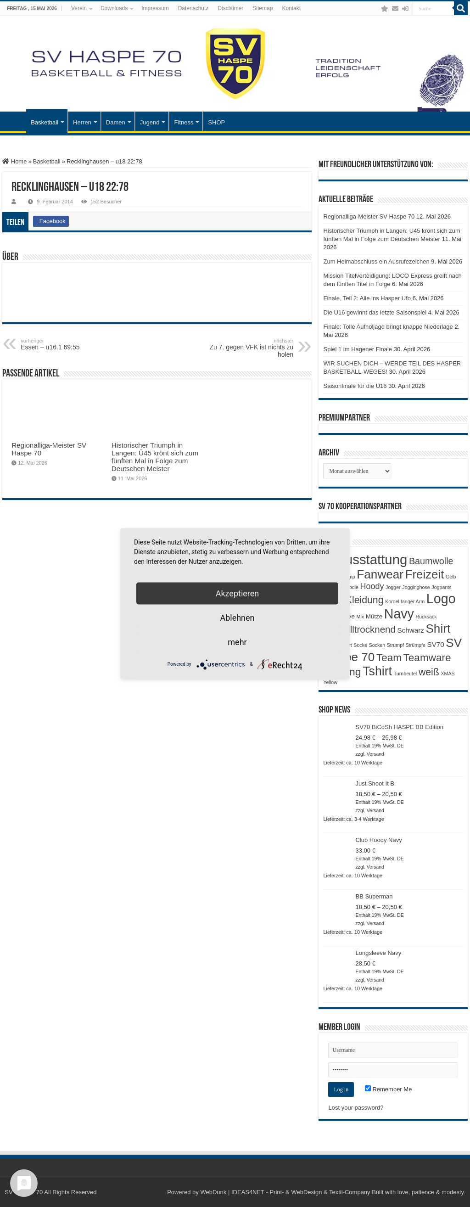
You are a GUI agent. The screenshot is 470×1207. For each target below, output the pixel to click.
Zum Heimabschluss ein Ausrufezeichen (376, 261)
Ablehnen (237, 617)
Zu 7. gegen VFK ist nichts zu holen (246, 348)
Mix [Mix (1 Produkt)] (360, 616)
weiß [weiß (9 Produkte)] (429, 672)
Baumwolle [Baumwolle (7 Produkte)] (431, 561)
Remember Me (388, 1089)
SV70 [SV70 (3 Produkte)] (435, 644)
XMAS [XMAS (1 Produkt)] (447, 673)
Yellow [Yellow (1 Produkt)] (330, 682)
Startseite (14, 121)
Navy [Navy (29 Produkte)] (399, 613)
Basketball (44, 122)
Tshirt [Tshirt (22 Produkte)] (377, 671)
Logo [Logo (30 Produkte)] (441, 598)
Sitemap (262, 8)
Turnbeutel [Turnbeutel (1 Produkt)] (405, 673)
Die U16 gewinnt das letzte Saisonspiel (374, 312)
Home (14, 161)
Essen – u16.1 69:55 (68, 344)
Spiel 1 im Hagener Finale (357, 349)
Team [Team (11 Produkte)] (389, 657)
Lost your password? (355, 1107)
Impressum (154, 8)
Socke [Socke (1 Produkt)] (360, 645)
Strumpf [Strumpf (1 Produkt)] (395, 645)
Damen (115, 122)
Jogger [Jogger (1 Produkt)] (393, 587)
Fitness (183, 122)
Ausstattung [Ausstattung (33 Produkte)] (371, 559)
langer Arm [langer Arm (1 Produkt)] (413, 601)
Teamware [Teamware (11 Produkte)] (427, 657)
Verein (79, 8)
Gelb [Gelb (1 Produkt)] (451, 576)
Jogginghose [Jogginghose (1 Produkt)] (416, 587)
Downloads (114, 8)
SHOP (216, 122)
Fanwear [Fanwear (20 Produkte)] (380, 574)
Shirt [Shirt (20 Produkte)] (437, 628)
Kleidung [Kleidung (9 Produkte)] (365, 600)
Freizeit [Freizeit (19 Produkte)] (424, 574)
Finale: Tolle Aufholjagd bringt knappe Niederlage (388, 326)
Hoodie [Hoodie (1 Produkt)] (350, 587)
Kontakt (291, 8)
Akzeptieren (237, 593)
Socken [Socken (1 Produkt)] (377, 645)
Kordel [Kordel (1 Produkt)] (392, 601)
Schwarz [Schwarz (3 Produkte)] (410, 630)
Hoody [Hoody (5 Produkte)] (372, 586)
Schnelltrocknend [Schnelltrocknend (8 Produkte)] (359, 629)
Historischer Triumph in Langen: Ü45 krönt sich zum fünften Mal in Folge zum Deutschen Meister (155, 456)
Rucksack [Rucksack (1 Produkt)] (426, 616)
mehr (237, 641)
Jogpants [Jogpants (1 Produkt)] (441, 587)
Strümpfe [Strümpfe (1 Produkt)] (415, 645)
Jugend (150, 122)
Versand (375, 754)
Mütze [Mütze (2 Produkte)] (374, 616)
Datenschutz (193, 8)
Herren (82, 122)
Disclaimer (230, 8)
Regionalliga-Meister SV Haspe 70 (368, 216)
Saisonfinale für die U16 (354, 385)
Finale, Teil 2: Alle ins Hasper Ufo (367, 298)
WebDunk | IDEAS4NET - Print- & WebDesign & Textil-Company (285, 1192)
